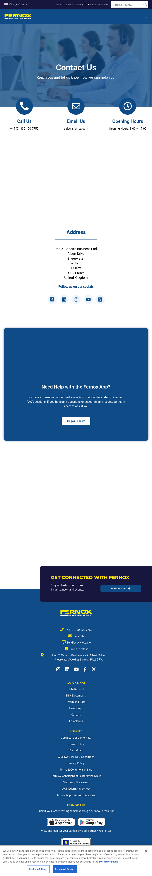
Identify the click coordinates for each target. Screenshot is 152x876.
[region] (76, 860)
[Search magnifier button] (145, 4)
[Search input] (126, 4)
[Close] (146, 851)
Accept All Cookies (65, 869)
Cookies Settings (38, 869)
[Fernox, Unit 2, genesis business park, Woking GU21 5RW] (76, 184)
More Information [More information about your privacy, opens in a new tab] (108, 861)
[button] (146, 16)
